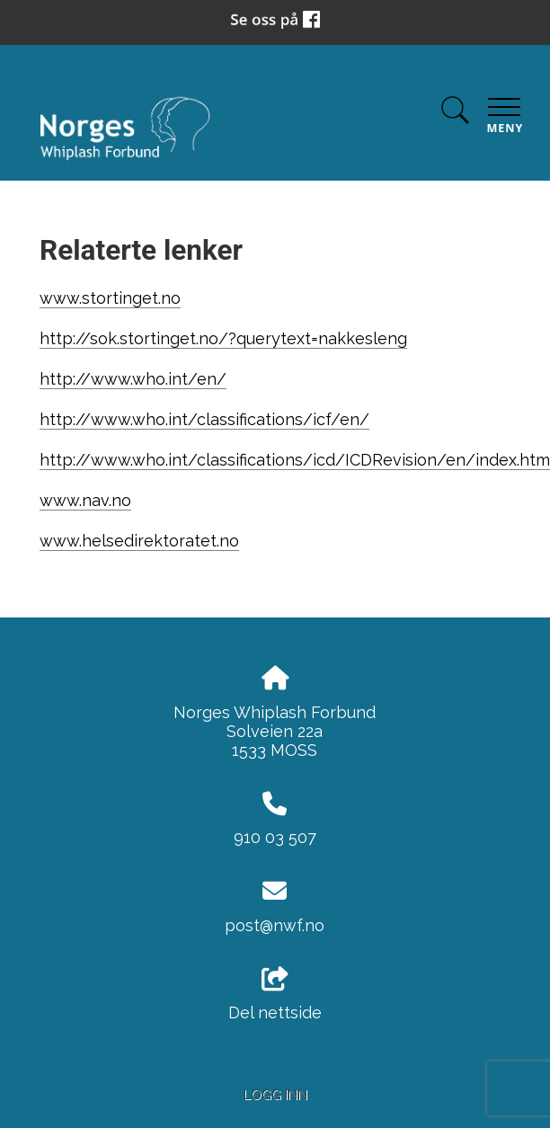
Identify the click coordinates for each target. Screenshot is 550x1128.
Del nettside (275, 995)
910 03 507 (275, 837)
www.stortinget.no (110, 298)
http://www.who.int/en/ (133, 378)
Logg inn (275, 1094)
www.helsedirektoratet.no (139, 540)
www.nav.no (85, 500)
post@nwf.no (274, 925)
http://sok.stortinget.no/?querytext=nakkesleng (223, 338)
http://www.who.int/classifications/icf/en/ (204, 419)
